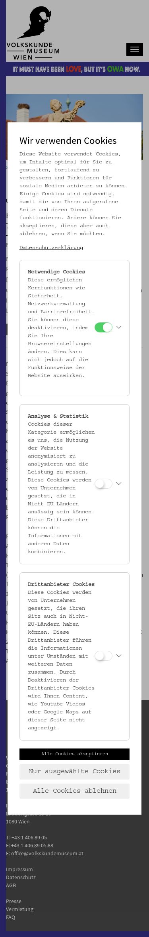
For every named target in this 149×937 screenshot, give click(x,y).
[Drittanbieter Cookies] (103, 656)
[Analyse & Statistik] (103, 484)
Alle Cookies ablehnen (74, 791)
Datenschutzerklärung (51, 248)
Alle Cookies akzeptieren (74, 754)
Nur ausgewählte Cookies (74, 771)
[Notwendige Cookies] (103, 327)
